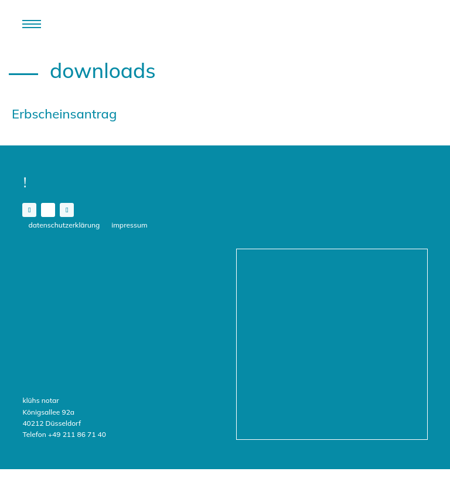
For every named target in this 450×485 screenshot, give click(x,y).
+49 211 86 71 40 (77, 434)
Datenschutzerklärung (64, 225)
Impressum (129, 225)
